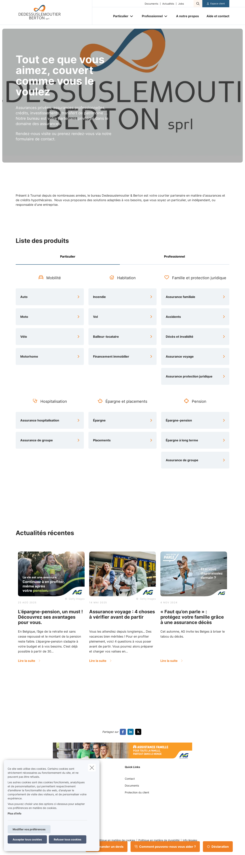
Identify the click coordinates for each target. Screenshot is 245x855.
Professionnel (174, 256)
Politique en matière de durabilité (159, 840)
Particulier (67, 256)
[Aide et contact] (216, 16)
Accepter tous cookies (27, 839)
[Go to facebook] (123, 732)
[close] (92, 767)
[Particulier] (119, 16)
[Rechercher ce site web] (198, 3)
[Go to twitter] (139, 732)
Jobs (181, 3)
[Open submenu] (131, 16)
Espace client (217, 3)
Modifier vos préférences (29, 829)
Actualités (168, 3)
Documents (151, 3)
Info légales (190, 840)
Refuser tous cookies (67, 839)
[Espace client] (215, 3)
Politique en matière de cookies (115, 840)
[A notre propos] (187, 16)
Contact (130, 778)
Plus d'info (14, 813)
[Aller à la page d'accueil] (54, 12)
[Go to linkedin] (131, 732)
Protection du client (137, 792)
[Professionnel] (151, 16)
